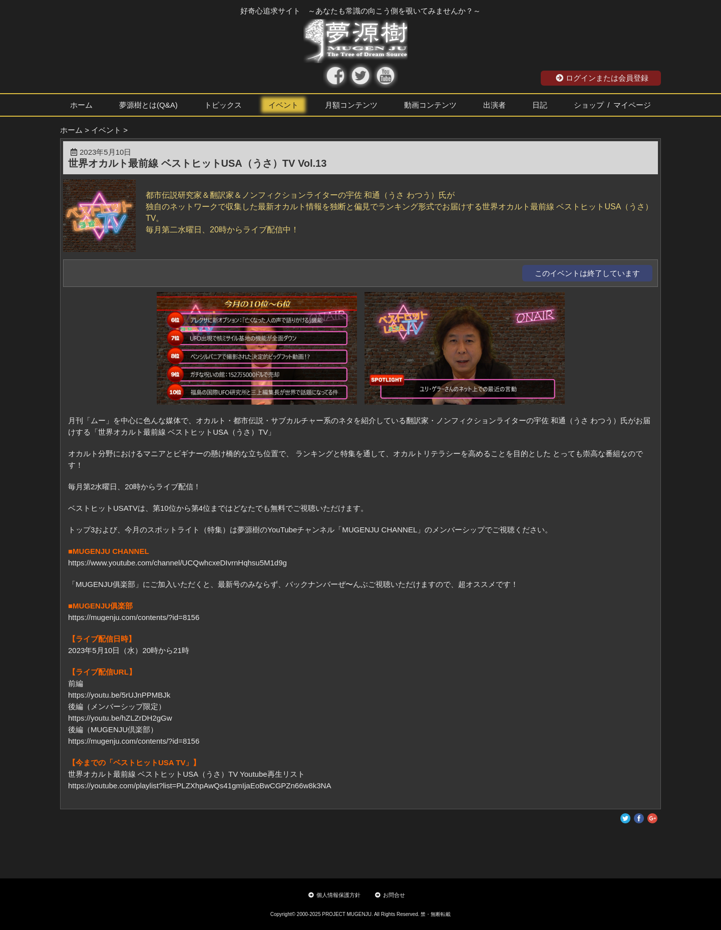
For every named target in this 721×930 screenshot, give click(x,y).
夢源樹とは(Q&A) (148, 105)
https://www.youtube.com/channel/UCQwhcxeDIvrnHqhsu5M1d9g (177, 562)
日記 (539, 105)
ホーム (81, 105)
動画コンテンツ (430, 105)
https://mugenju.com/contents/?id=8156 (133, 617)
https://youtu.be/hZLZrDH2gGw (120, 718)
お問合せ (390, 895)
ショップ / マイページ (612, 105)
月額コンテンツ (351, 105)
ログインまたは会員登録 (602, 78)
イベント (283, 105)
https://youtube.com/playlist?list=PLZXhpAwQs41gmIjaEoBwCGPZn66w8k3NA (199, 785)
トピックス (223, 105)
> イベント (103, 130)
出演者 (494, 105)
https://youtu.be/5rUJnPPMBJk (119, 695)
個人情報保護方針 (334, 895)
